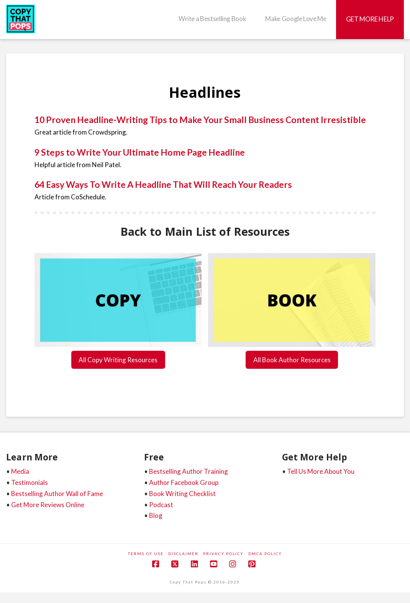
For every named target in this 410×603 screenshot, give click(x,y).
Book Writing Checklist (182, 494)
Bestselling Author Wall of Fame (57, 494)
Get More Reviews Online (47, 505)
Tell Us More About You (320, 471)
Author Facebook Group (183, 482)
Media (20, 471)
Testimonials (29, 482)
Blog (155, 515)
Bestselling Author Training (188, 471)
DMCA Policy (265, 553)
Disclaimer (183, 553)
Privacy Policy (223, 553)
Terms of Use (146, 553)
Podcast (161, 505)
